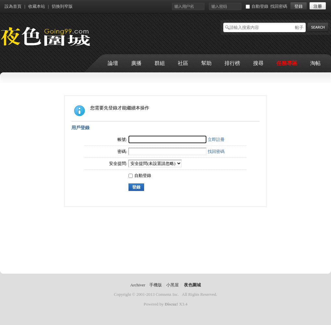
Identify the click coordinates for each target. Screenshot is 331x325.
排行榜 (232, 63)
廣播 (136, 63)
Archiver (137, 284)
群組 (159, 63)
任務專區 (286, 63)
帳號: (122, 139)
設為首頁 (13, 6)
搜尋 (258, 63)
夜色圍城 (192, 284)
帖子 (299, 27)
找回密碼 (278, 6)
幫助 (206, 63)
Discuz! (171, 304)
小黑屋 (172, 284)
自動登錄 (257, 6)
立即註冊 (216, 139)
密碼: (122, 151)
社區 (183, 63)
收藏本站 (36, 6)
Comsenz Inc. (167, 294)
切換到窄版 (62, 6)
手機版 (155, 284)
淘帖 (315, 63)
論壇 (113, 63)
